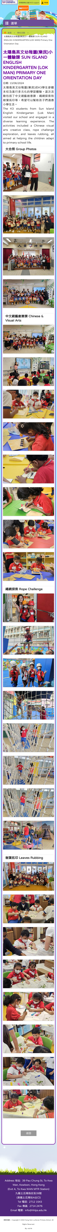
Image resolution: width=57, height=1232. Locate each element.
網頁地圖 (7, 1220)
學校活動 (21, 33)
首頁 (10, 33)
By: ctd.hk (28, 1228)
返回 (28, 1133)
